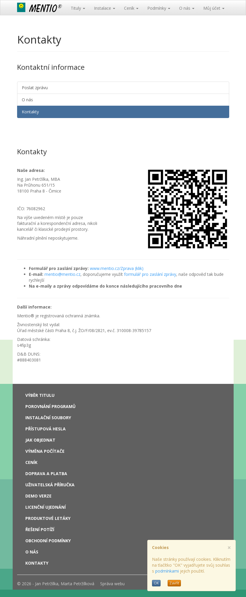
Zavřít (174, 583)
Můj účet (213, 8)
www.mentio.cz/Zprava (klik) (116, 268)
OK (156, 583)
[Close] (229, 548)
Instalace (104, 8)
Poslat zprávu (35, 87)
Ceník (131, 8)
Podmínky (158, 8)
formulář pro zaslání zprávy (150, 274)
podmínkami (167, 571)
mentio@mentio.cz (62, 274)
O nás (186, 8)
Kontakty (30, 112)
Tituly (78, 8)
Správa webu (112, 583)
